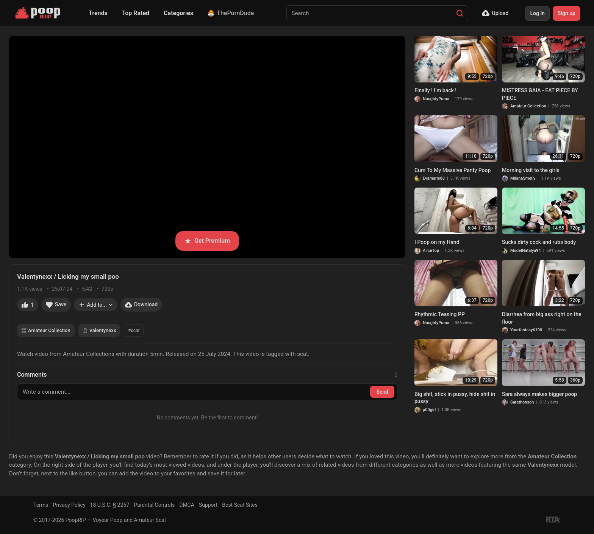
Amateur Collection (45, 330)
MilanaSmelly (522, 178)
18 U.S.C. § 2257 (110, 505)
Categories (178, 13)
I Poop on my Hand (436, 242)
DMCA (186, 505)
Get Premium (207, 240)
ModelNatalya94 (525, 250)
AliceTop (431, 250)
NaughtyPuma (436, 98)
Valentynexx (99, 330)
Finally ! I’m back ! (435, 90)
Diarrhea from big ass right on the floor (541, 318)
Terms (40, 505)
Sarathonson (522, 402)
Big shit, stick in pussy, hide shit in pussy (454, 398)
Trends (98, 13)
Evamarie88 (434, 178)
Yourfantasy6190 (526, 330)
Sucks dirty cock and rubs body (539, 242)
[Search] (459, 13)
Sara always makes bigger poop (539, 394)
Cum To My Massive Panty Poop (452, 170)
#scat (133, 330)
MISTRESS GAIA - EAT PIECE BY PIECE (540, 94)
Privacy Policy (69, 505)
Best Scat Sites (240, 505)
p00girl (429, 409)
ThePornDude (231, 13)
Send (382, 392)
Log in (537, 13)
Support (208, 505)
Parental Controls (154, 505)
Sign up (566, 13)
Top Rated (135, 13)
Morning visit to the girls (531, 170)
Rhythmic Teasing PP (439, 314)
